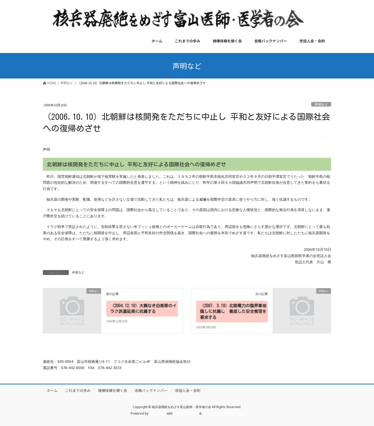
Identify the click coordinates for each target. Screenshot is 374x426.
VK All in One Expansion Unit (223, 413)
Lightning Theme (185, 413)
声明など (321, 104)
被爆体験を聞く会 (112, 390)
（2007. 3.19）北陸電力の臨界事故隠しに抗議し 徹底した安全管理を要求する (233, 311)
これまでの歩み (78, 390)
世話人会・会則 (188, 390)
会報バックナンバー (151, 390)
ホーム (52, 390)
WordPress (157, 413)
